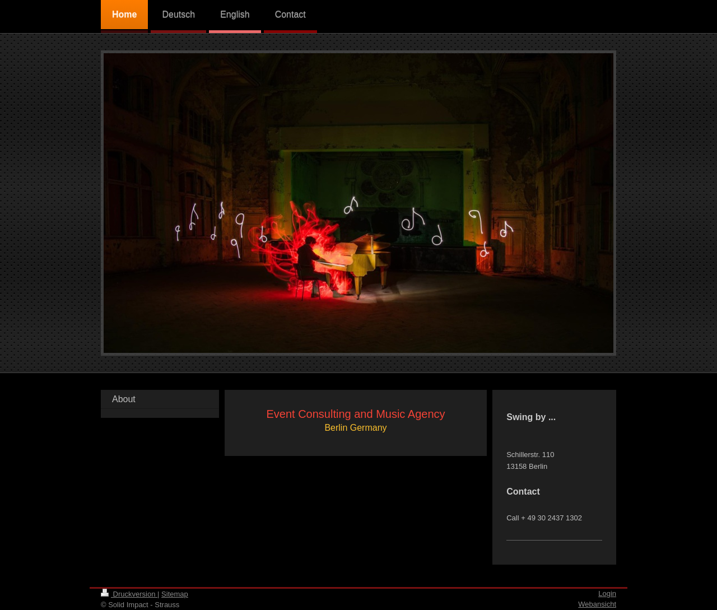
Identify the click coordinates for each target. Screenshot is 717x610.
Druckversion (129, 594)
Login (607, 593)
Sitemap (174, 594)
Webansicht (597, 604)
